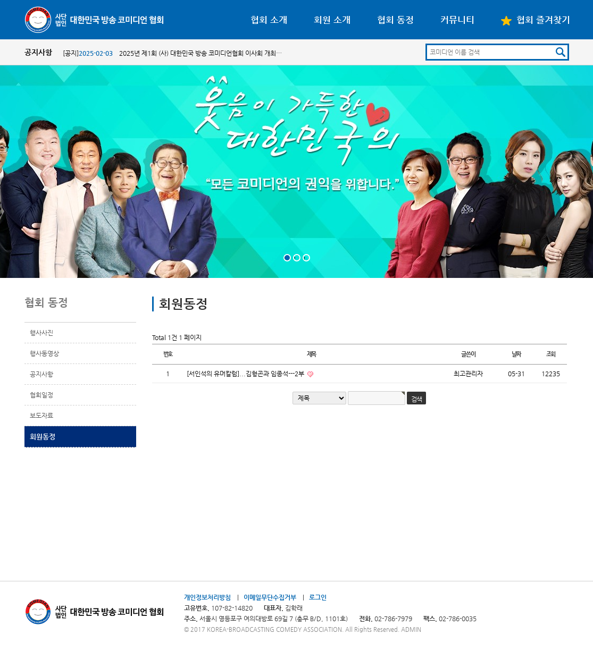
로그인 (318, 597)
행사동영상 (44, 353)
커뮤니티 (457, 19)
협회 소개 (268, 19)
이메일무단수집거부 (270, 597)
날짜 (516, 354)
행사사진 (41, 332)
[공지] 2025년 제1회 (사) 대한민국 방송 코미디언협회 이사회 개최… (172, 53)
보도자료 (41, 415)
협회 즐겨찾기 (535, 20)
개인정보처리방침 (207, 597)
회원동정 (42, 437)
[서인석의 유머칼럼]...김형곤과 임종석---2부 (246, 373)
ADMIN (411, 629)
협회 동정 (395, 19)
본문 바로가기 (0, 0)
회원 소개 (332, 19)
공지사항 (41, 374)
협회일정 (41, 395)
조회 (551, 354)
